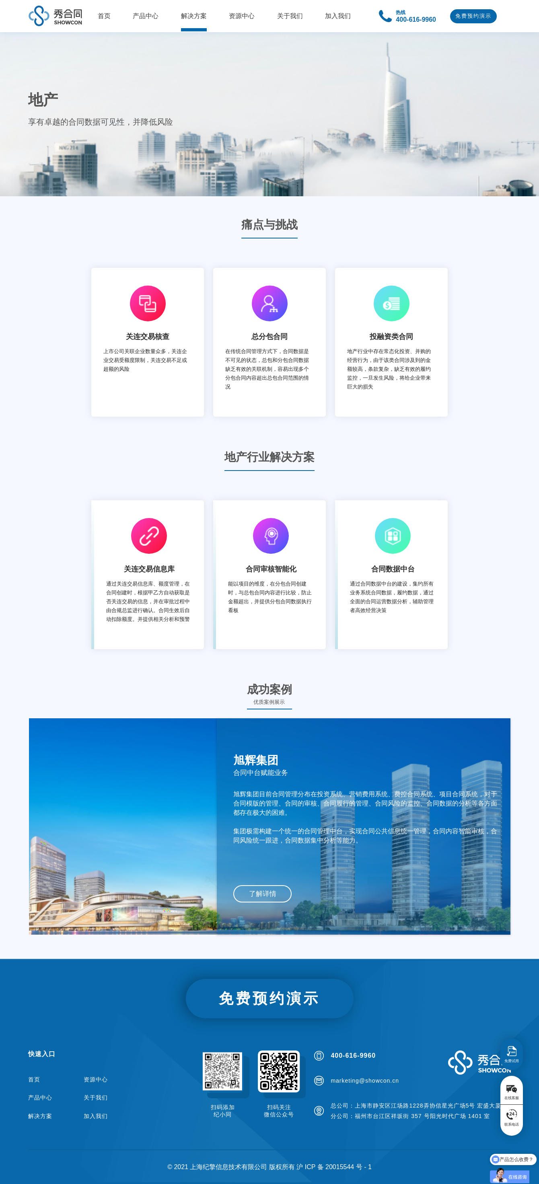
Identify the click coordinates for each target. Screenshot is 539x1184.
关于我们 (96, 1097)
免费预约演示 (473, 16)
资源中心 (96, 1079)
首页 (34, 1079)
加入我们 (96, 1116)
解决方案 (40, 1116)
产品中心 (40, 1097)
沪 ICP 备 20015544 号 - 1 (333, 1166)
